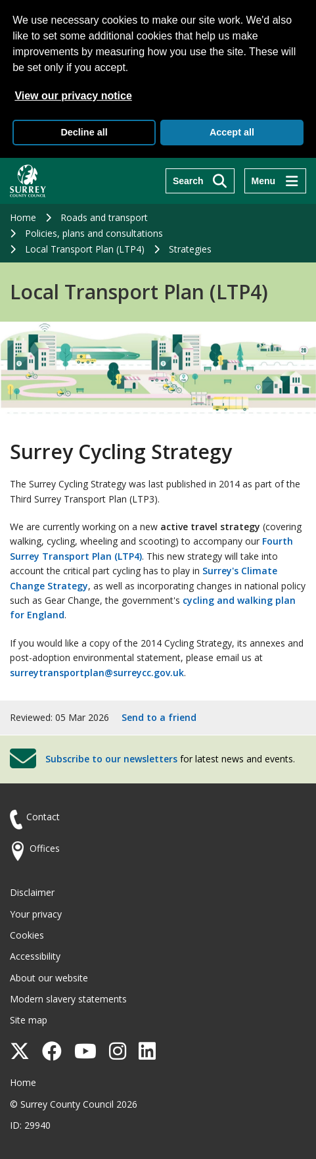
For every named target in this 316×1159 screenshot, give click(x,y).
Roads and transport (104, 217)
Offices (45, 848)
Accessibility (35, 956)
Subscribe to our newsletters (111, 758)
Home (23, 217)
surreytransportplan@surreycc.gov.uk (97, 672)
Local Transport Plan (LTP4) (85, 249)
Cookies (27, 935)
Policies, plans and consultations (94, 233)
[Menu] (275, 180)
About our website (49, 978)
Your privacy (36, 914)
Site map (28, 1020)
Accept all (232, 132)
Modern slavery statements (68, 999)
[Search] (200, 180)
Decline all (83, 132)
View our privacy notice (72, 95)
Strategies (190, 249)
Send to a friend (159, 717)
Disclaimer (32, 892)
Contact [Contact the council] (43, 816)
